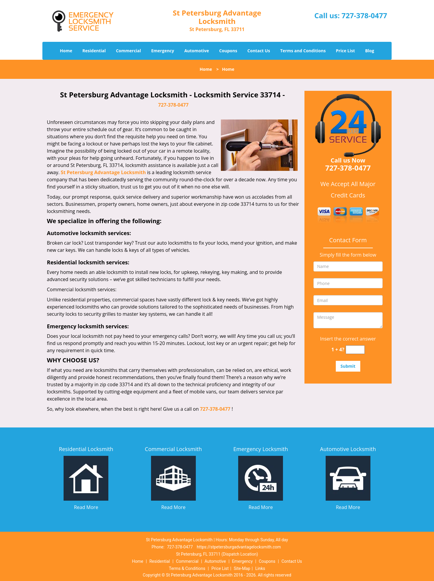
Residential (94, 50)
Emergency (162, 50)
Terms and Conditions (303, 50)
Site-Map (242, 568)
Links (260, 568)
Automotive (196, 50)
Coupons (228, 50)
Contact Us (258, 50)
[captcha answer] (355, 349)
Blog (369, 50)
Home (66, 50)
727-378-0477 (364, 15)
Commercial (128, 50)
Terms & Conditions (187, 568)
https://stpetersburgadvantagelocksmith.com (239, 547)
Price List (345, 50)
